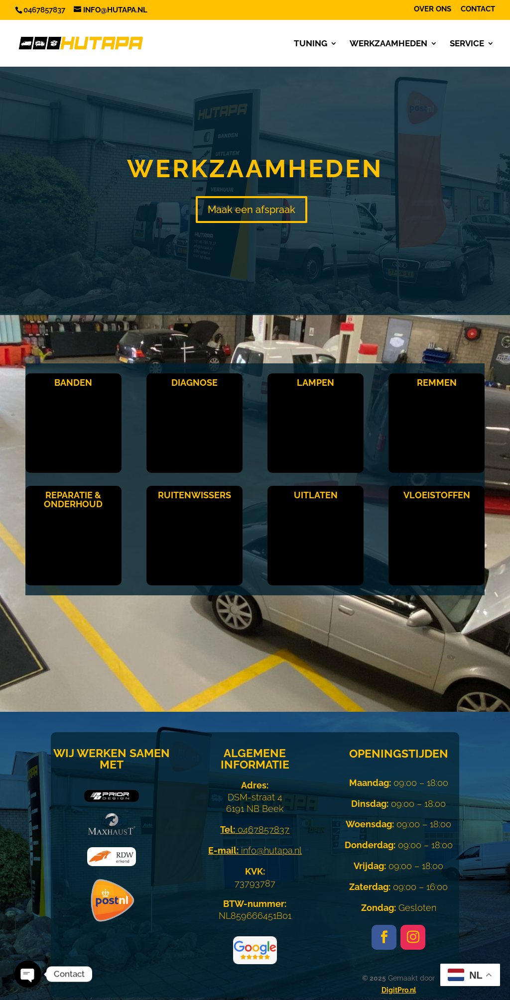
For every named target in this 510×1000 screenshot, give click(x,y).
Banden (73, 382)
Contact (478, 9)
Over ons (432, 9)
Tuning (310, 44)
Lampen (315, 382)
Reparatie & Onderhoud (73, 499)
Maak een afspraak (251, 210)
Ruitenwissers (194, 495)
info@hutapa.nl (255, 850)
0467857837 (254, 829)
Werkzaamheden (388, 44)
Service (467, 44)
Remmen (437, 382)
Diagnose (194, 382)
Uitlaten (316, 495)
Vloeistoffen (436, 495)
